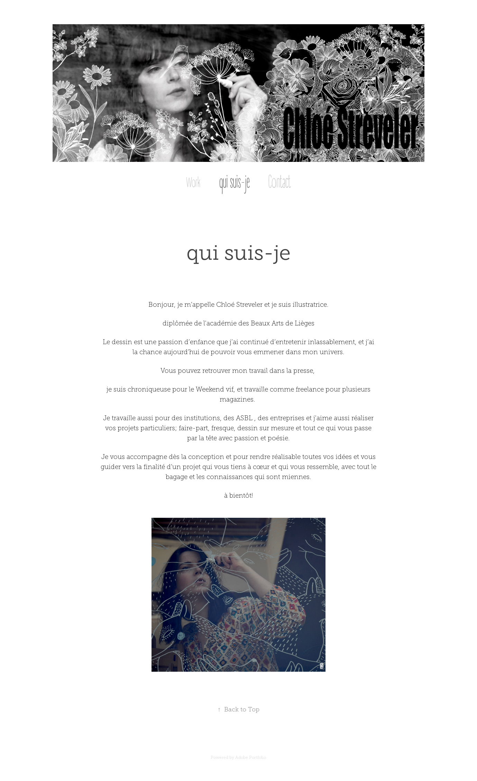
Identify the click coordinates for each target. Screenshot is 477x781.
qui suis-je (234, 182)
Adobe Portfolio (250, 757)
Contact (279, 182)
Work (193, 183)
